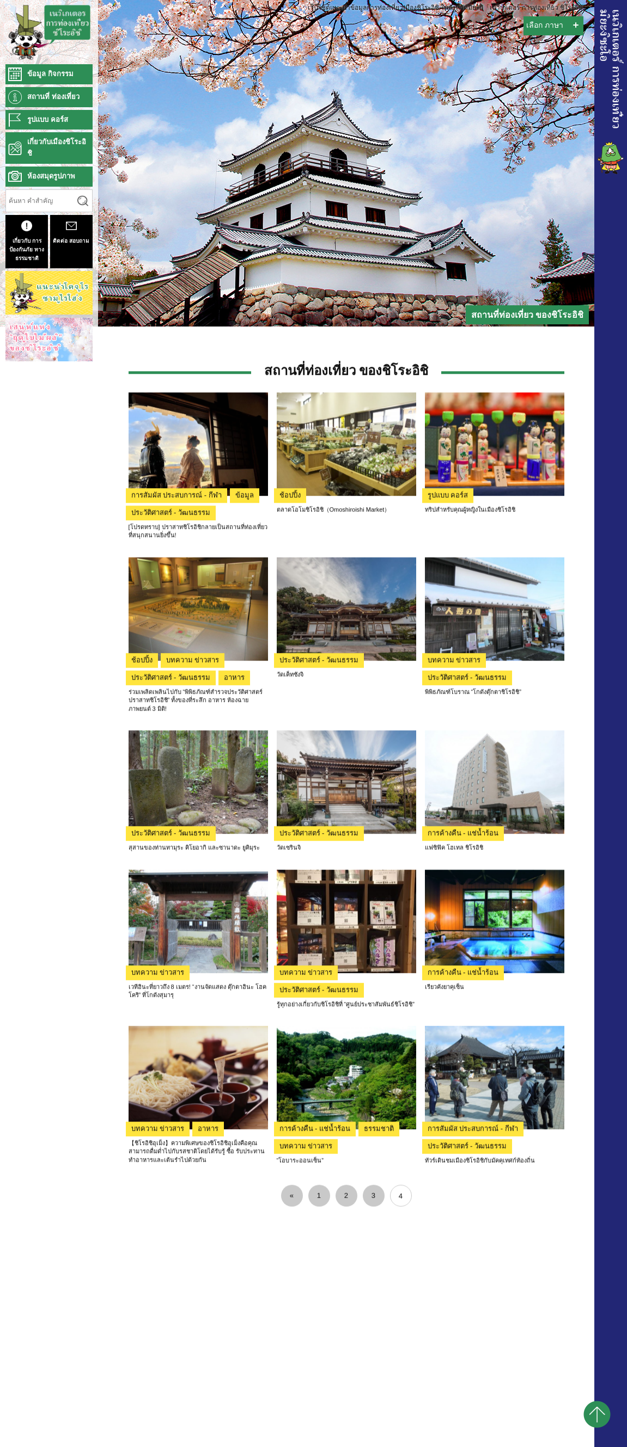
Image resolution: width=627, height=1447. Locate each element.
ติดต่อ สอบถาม (71, 232)
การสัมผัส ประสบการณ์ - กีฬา (176, 636)
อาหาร (234, 818)
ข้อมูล (244, 636)
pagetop (597, 1414)
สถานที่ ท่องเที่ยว (53, 97)
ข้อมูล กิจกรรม (50, 74)
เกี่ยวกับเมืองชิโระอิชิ (56, 147)
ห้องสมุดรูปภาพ (51, 176)
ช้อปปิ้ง (290, 636)
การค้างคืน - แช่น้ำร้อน (463, 974)
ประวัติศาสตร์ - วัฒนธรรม (171, 653)
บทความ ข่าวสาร (193, 801)
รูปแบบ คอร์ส (448, 636)
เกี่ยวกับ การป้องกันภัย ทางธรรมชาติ (26, 240)
